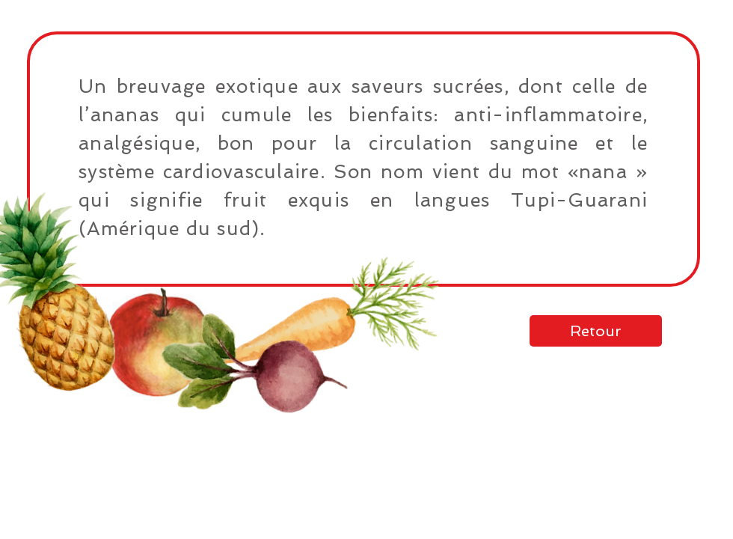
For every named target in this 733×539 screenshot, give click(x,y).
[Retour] (596, 331)
